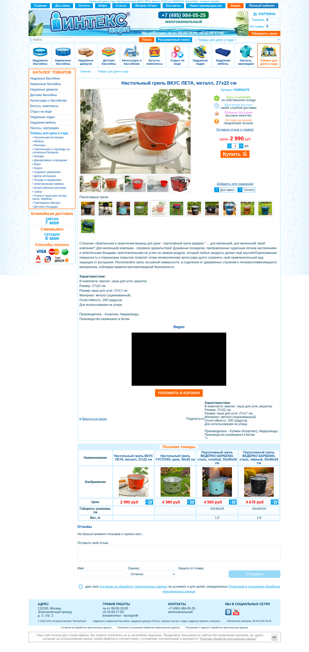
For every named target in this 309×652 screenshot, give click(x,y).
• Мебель (38, 141)
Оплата (84, 5)
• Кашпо (37, 168)
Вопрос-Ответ (146, 5)
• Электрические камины (48, 183)
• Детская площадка (45, 206)
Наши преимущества (206, 5)
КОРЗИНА (266, 14)
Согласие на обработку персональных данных (133, 586)
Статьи (121, 5)
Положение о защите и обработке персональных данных (217, 627)
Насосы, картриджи (246, 49)
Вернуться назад (94, 419)
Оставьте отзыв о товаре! (235, 129)
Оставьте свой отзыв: (93, 543)
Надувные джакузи (86, 49)
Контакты (173, 5)
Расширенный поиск (174, 39)
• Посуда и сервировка (46, 179)
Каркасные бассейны (63, 49)
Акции (235, 5)
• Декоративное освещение (49, 160)
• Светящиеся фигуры (46, 202)
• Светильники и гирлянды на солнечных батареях (51, 151)
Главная (40, 5)
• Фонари (38, 156)
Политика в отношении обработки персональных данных (148, 627)
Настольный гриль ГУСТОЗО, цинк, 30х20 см (175, 457)
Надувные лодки (200, 49)
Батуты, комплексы (154, 49)
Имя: (81, 568)
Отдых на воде (177, 49)
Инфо (102, 5)
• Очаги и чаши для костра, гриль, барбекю (49, 197)
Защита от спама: (191, 568)
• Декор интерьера (44, 176)
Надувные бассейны (40, 49)
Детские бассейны (109, 49)
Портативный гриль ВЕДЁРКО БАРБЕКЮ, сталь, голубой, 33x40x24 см (217, 458)
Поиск (146, 39)
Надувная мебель (223, 49)
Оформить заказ (264, 33)
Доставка (62, 5)
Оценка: (134, 568)
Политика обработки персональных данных (228, 638)
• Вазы (36, 164)
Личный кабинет (262, 5)
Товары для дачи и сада (269, 49)
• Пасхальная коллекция (47, 137)
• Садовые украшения (46, 172)
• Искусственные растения (49, 187)
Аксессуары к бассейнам (131, 49)
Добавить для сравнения (235, 184)
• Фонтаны (39, 145)
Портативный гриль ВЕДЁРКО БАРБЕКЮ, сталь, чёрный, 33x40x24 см (259, 458)
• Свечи (37, 191)
